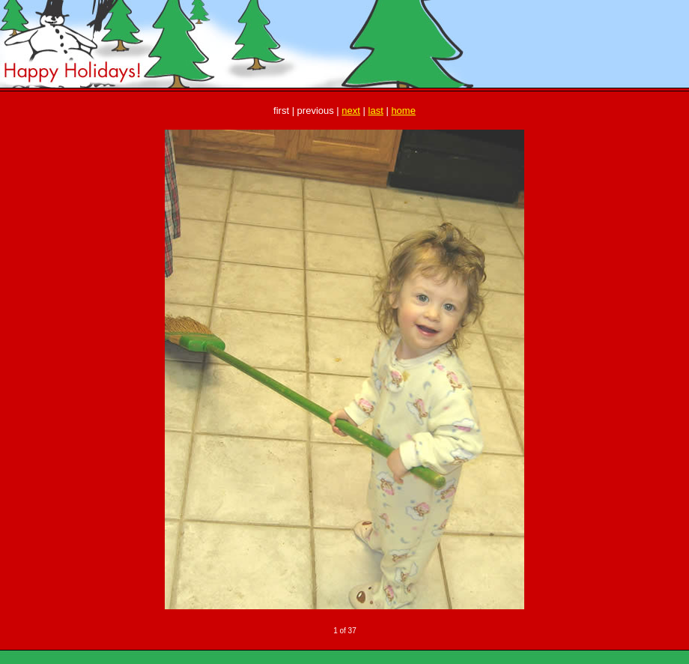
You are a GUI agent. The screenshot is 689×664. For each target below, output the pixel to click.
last (375, 110)
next (351, 110)
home (403, 110)
